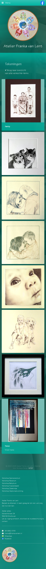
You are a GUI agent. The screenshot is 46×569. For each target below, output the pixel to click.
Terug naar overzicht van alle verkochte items (16, 72)
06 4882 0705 (10, 531)
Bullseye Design (22, 468)
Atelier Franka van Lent (23, 46)
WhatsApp (8, 536)
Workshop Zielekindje (9, 488)
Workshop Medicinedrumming (12, 491)
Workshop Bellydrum (9, 483)
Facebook (8, 539)
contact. (5, 521)
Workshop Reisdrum (9, 481)
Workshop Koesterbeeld (10, 486)
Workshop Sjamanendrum (11, 478)
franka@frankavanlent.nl (13, 533)
